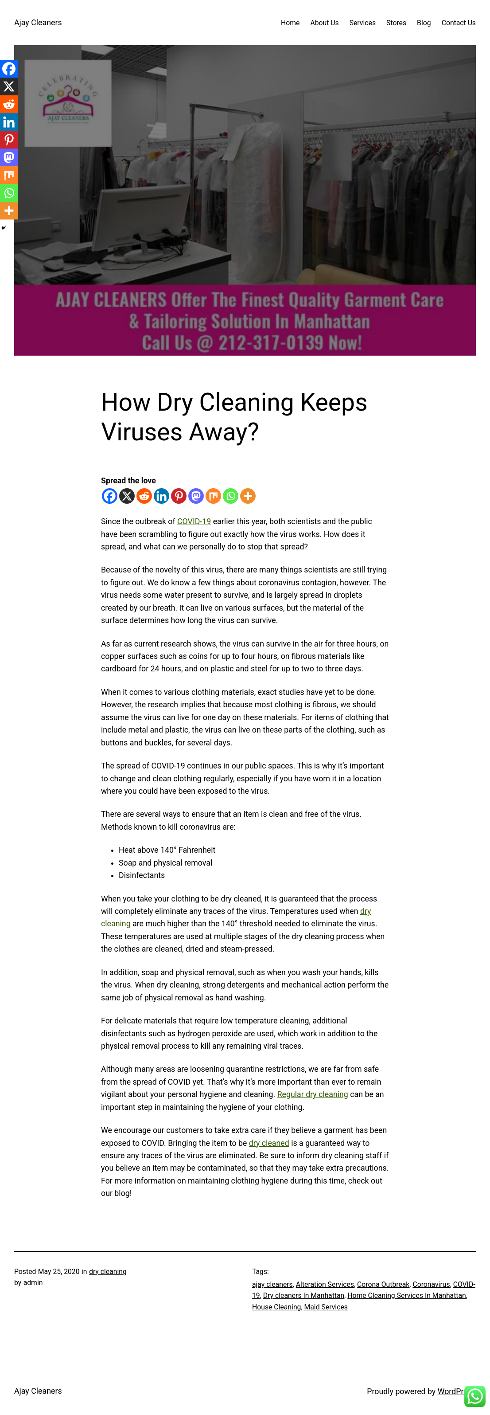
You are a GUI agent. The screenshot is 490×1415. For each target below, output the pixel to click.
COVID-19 (194, 521)
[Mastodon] (196, 496)
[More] (248, 496)
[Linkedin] (161, 496)
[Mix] (213, 496)
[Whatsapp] (230, 496)
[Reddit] (144, 496)
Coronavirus (431, 1284)
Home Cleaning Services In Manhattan (406, 1295)
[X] (127, 496)
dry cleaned (269, 1143)
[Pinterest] (179, 496)
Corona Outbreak (383, 1284)
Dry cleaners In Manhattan (303, 1295)
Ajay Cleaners (38, 22)
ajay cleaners (272, 1284)
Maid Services (325, 1307)
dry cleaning (108, 1271)
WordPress (457, 1391)
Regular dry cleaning (312, 1094)
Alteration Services (325, 1284)
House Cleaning (276, 1307)
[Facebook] (109, 496)
